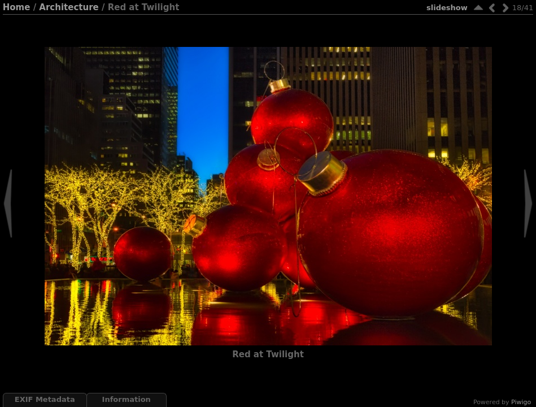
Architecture (68, 7)
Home (16, 7)
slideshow (447, 7)
